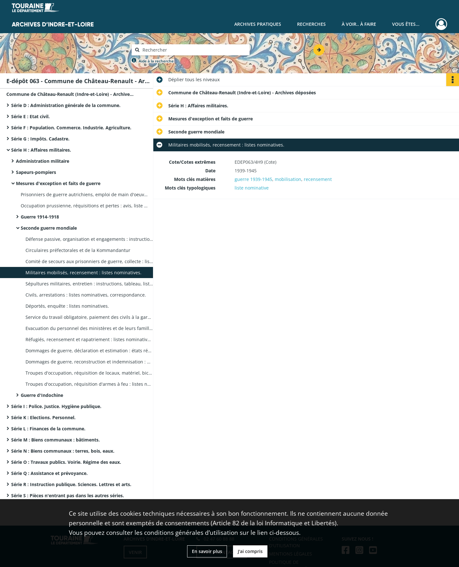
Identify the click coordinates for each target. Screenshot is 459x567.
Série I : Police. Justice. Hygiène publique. (56, 406)
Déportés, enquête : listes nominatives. (67, 306)
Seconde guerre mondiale (49, 228)
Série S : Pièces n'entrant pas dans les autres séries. (67, 495)
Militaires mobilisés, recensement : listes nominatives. (84, 272)
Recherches (311, 24)
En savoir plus (207, 551)
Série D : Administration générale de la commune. (65, 105)
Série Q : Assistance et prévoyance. (49, 473)
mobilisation (288, 179)
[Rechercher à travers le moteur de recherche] (193, 50)
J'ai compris (250, 551)
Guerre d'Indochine (42, 395)
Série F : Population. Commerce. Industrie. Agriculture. (71, 128)
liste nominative (252, 188)
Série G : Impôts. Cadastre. (40, 139)
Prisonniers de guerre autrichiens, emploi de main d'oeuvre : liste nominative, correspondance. (84, 194)
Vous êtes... (405, 24)
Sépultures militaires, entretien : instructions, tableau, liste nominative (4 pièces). (89, 284)
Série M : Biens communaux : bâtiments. (55, 440)
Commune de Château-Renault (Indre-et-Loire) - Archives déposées (70, 94)
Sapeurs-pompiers (36, 172)
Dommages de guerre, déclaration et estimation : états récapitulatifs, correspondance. (89, 351)
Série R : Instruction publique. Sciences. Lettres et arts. (71, 484)
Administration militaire (42, 161)
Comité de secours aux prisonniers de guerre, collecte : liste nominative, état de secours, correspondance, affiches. (89, 261)
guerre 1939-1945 (253, 179)
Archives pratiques (257, 24)
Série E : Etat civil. (30, 116)
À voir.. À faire (359, 24)
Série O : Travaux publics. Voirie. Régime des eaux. (66, 462)
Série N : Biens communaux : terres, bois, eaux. (62, 451)
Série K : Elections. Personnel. (43, 417)
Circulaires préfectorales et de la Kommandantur (78, 250)
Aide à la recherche (156, 61)
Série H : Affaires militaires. (41, 150)
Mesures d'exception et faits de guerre (58, 183)
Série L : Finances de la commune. (48, 429)
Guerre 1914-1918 (40, 217)
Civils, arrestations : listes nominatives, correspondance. (86, 295)
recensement (318, 179)
